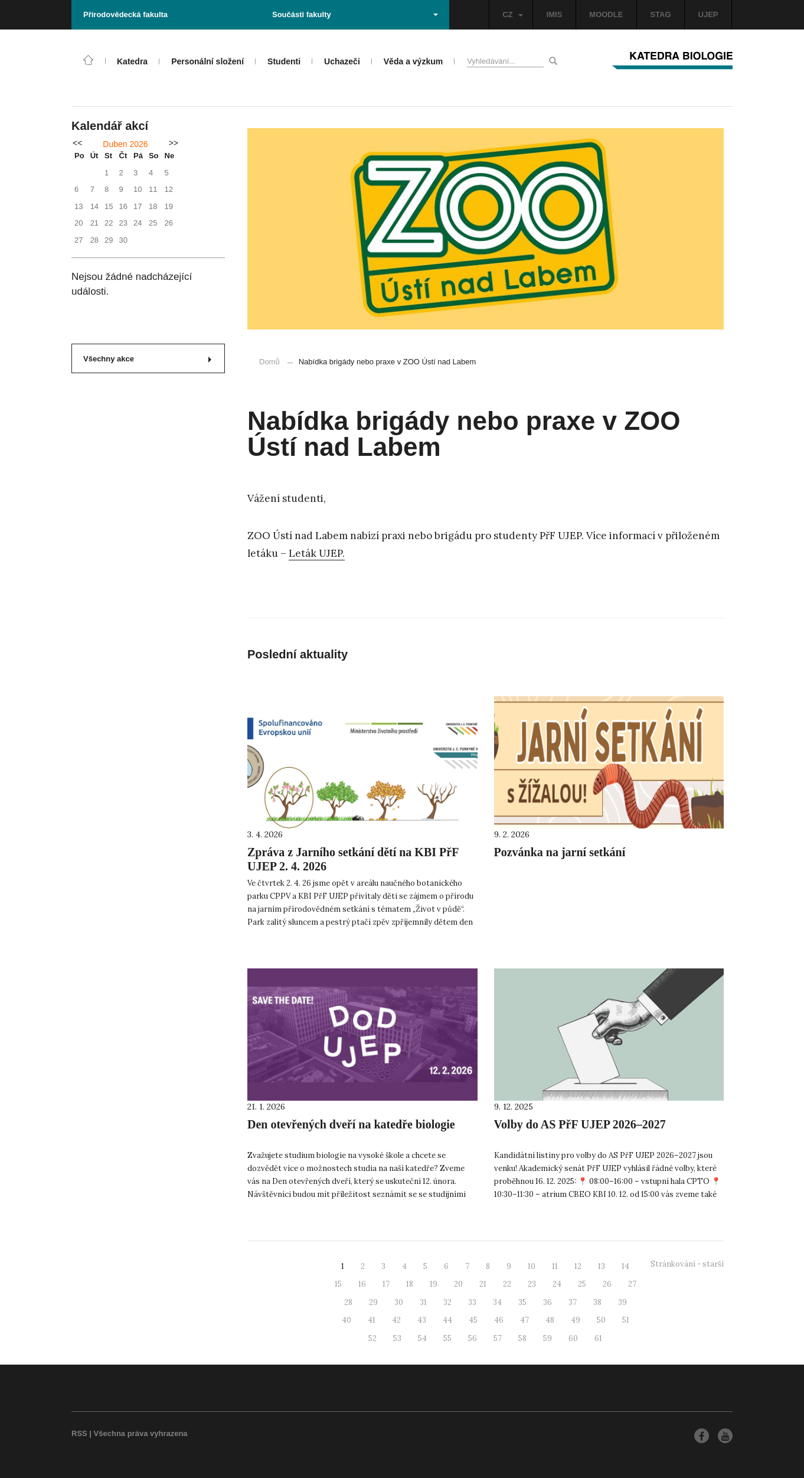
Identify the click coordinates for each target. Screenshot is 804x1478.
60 (573, 1338)
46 (499, 1320)
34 (497, 1302)
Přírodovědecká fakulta (125, 14)
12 (577, 1266)
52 (372, 1338)
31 (423, 1302)
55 (447, 1338)
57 (497, 1338)
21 (482, 1284)
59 (547, 1338)
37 (572, 1302)
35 (522, 1302)
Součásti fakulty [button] (355, 14)
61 (598, 1338)
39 (622, 1302)
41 (371, 1320)
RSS (79, 1433)
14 (625, 1266)
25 (582, 1284)
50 (601, 1320)
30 (398, 1302)
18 (409, 1284)
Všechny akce (147, 358)
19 (433, 1284)
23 (532, 1284)
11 (555, 1266)
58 (522, 1338)
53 (397, 1338)
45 (473, 1320)
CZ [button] (512, 14)
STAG (660, 14)
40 (346, 1320)
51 (625, 1320)
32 (447, 1302)
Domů (269, 361)
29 (373, 1302)
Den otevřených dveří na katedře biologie (351, 1124)
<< (77, 143)
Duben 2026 (125, 144)
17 (386, 1284)
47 (524, 1320)
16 (362, 1284)
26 (607, 1284)
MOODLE (606, 14)
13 (601, 1266)
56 (472, 1338)
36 (547, 1302)
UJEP (708, 14)
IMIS (555, 14)
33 (472, 1302)
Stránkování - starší (687, 1264)
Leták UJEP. (317, 553)
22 (507, 1284)
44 (447, 1320)
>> (173, 143)
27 (632, 1284)
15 (338, 1284)
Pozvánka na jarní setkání (560, 852)
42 (396, 1320)
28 (348, 1302)
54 (422, 1338)
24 (557, 1284)
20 (458, 1284)
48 (549, 1320)
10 (531, 1266)
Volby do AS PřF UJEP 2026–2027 (580, 1124)
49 (575, 1320)
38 (597, 1302)
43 (421, 1320)
